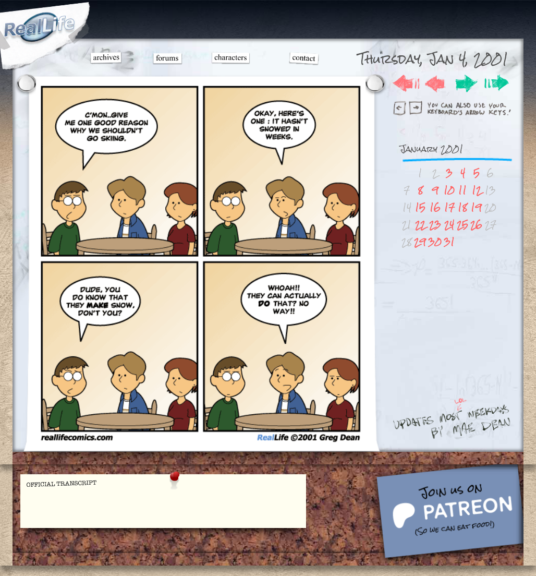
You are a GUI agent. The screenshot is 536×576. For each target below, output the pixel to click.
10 (449, 190)
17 (449, 207)
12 (476, 190)
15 (420, 207)
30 (435, 241)
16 (435, 207)
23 (435, 224)
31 (449, 241)
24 (449, 224)
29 (420, 241)
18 (462, 207)
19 (476, 207)
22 (420, 224)
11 (462, 190)
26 (476, 224)
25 (462, 224)
